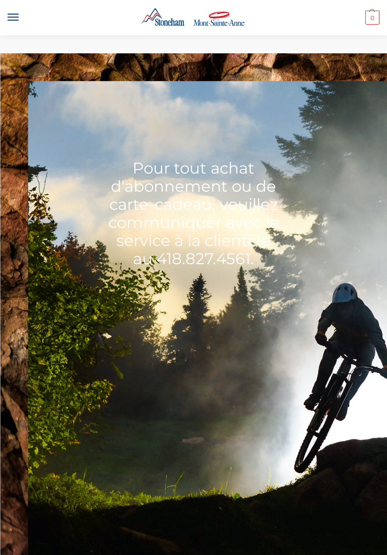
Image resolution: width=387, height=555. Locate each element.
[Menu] (23, 17)
